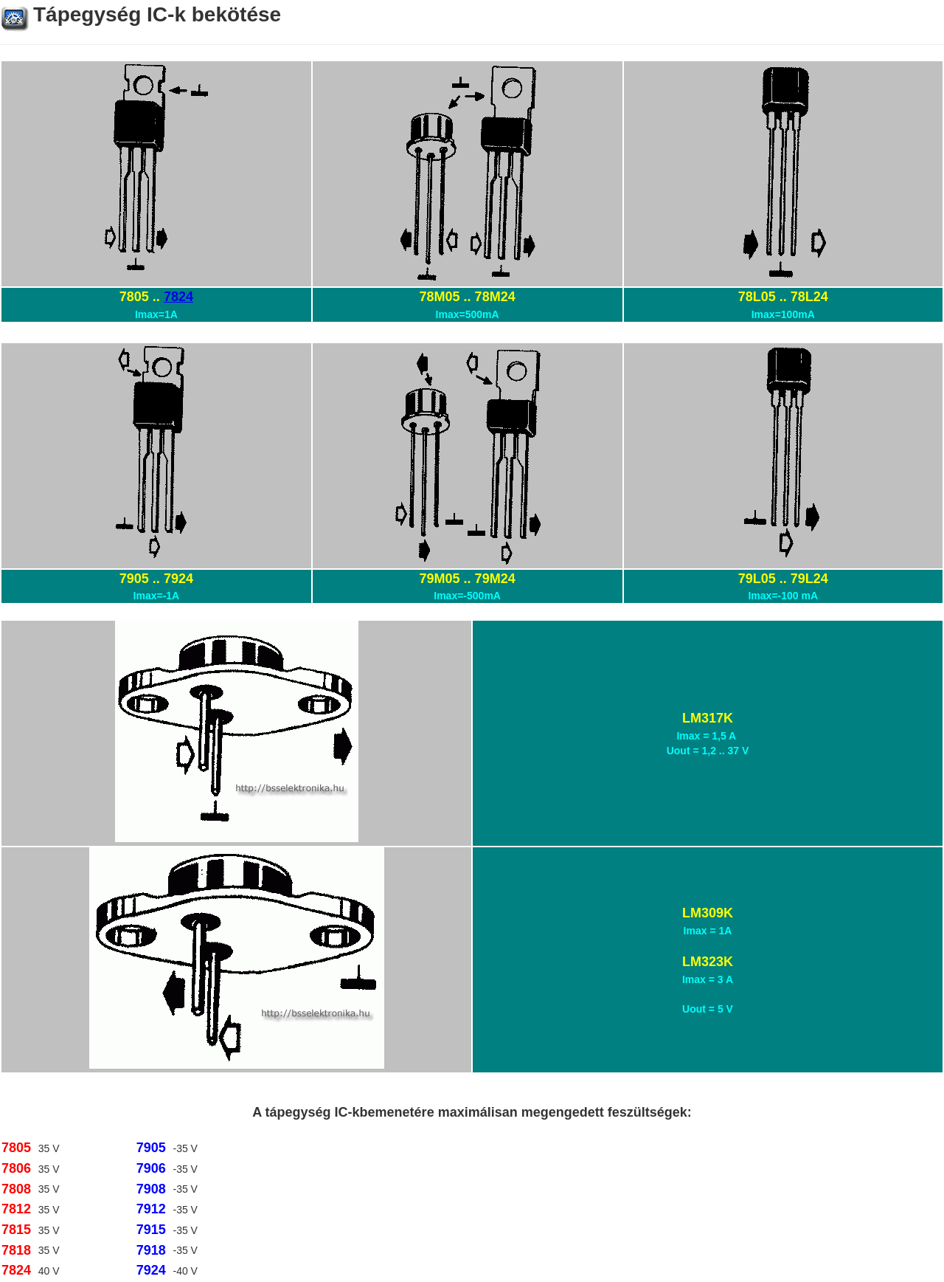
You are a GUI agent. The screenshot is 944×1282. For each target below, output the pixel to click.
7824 (178, 296)
